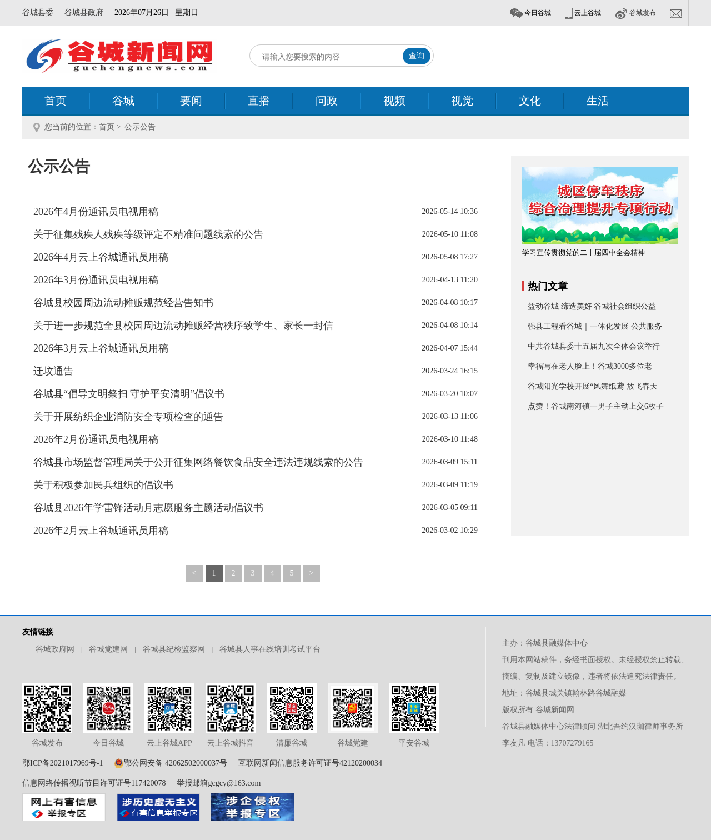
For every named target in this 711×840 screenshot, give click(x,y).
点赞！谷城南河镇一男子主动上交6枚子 (596, 406)
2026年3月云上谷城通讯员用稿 (100, 348)
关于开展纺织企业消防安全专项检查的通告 (128, 416)
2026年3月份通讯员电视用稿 (95, 280)
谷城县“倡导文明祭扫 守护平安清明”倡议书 (128, 393)
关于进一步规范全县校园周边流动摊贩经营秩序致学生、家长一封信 (183, 325)
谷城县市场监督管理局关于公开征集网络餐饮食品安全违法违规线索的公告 (198, 462)
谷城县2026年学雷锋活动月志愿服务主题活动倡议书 (148, 507)
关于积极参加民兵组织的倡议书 (103, 485)
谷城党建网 (108, 649)
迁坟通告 (53, 371)
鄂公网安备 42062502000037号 (175, 763)
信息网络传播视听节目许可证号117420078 (94, 783)
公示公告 (140, 127)
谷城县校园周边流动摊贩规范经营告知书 (123, 302)
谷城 (123, 100)
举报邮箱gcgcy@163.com (219, 783)
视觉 (462, 100)
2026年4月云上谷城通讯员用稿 (100, 257)
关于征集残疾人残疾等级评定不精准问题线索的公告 (148, 234)
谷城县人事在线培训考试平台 (270, 649)
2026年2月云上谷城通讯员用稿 (100, 530)
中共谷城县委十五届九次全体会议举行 (594, 346)
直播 (259, 100)
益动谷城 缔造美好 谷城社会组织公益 (592, 306)
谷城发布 (635, 13)
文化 (530, 100)
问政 (327, 100)
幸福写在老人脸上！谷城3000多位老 (590, 366)
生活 (598, 100)
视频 (394, 100)
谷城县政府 (83, 12)
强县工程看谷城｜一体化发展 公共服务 (595, 326)
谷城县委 (37, 12)
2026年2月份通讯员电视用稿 (95, 439)
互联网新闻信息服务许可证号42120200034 (310, 763)
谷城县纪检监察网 (174, 649)
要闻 (191, 100)
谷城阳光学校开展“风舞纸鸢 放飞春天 (593, 386)
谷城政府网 (55, 649)
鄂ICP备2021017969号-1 (62, 763)
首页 (55, 100)
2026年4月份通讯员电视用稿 (95, 211)
